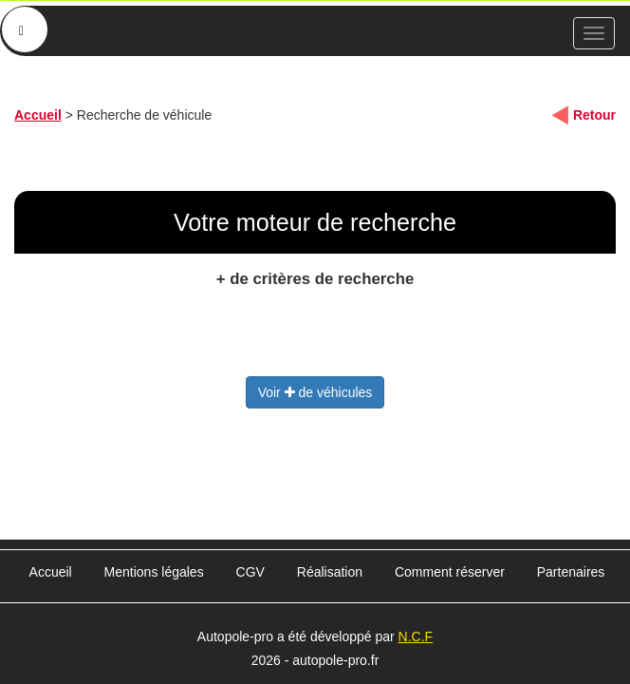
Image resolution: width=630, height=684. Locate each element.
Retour (594, 115)
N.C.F (416, 636)
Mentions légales (154, 572)
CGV (250, 572)
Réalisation (329, 572)
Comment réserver (450, 572)
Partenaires (571, 572)
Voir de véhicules (315, 392)
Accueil (38, 115)
